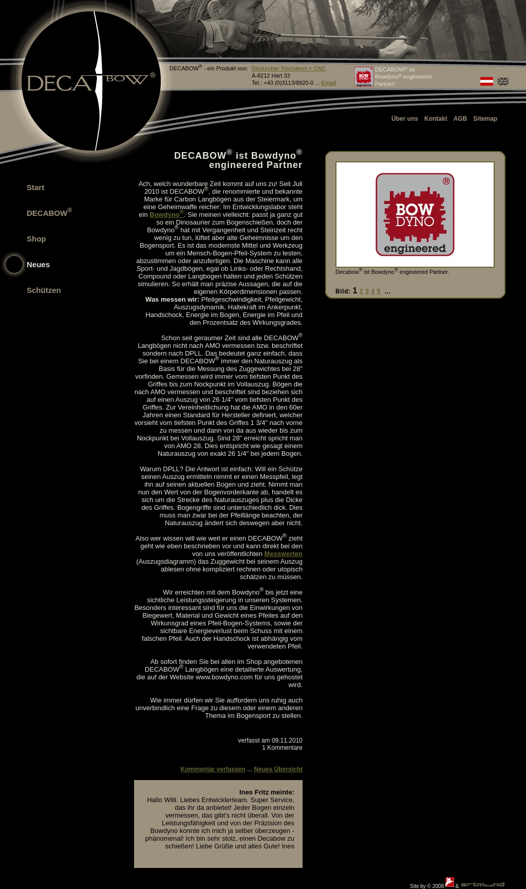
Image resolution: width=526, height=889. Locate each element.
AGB (460, 118)
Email (328, 83)
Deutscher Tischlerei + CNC (289, 68)
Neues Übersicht (278, 769)
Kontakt (435, 118)
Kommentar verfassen (213, 769)
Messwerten (284, 554)
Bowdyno (166, 214)
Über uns (404, 118)
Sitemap (485, 118)
